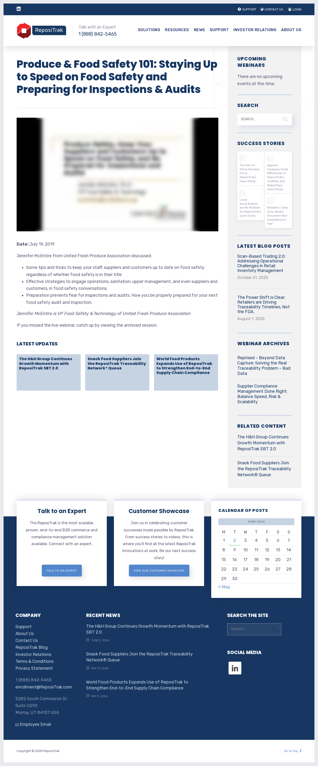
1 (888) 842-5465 (98, 34)
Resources (177, 30)
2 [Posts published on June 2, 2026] (234, 540)
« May (224, 587)
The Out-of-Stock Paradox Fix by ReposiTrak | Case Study (249, 173)
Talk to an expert (62, 570)
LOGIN (294, 9)
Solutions (149, 30)
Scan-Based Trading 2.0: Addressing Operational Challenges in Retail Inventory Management (261, 263)
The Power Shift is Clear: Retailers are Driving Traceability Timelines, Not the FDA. (263, 304)
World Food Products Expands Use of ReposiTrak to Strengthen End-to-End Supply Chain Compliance (184, 365)
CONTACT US (271, 9)
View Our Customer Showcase (159, 570)
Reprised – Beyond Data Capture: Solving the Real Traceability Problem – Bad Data (263, 365)
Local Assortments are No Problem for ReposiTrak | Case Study (250, 207)
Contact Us (26, 640)
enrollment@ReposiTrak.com (43, 687)
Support (219, 30)
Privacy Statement (34, 668)
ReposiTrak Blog (31, 647)
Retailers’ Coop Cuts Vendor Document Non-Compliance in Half (278, 215)
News (199, 30)
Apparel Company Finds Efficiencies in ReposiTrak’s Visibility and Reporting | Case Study (277, 177)
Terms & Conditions (34, 661)
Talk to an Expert (61, 511)
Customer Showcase (159, 511)
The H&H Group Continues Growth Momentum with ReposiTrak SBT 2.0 (45, 363)
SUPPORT (246, 9)
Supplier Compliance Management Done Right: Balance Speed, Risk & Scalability (262, 393)
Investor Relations (255, 30)
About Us (291, 30)
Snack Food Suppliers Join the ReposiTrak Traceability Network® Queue (117, 363)
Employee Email (33, 724)
